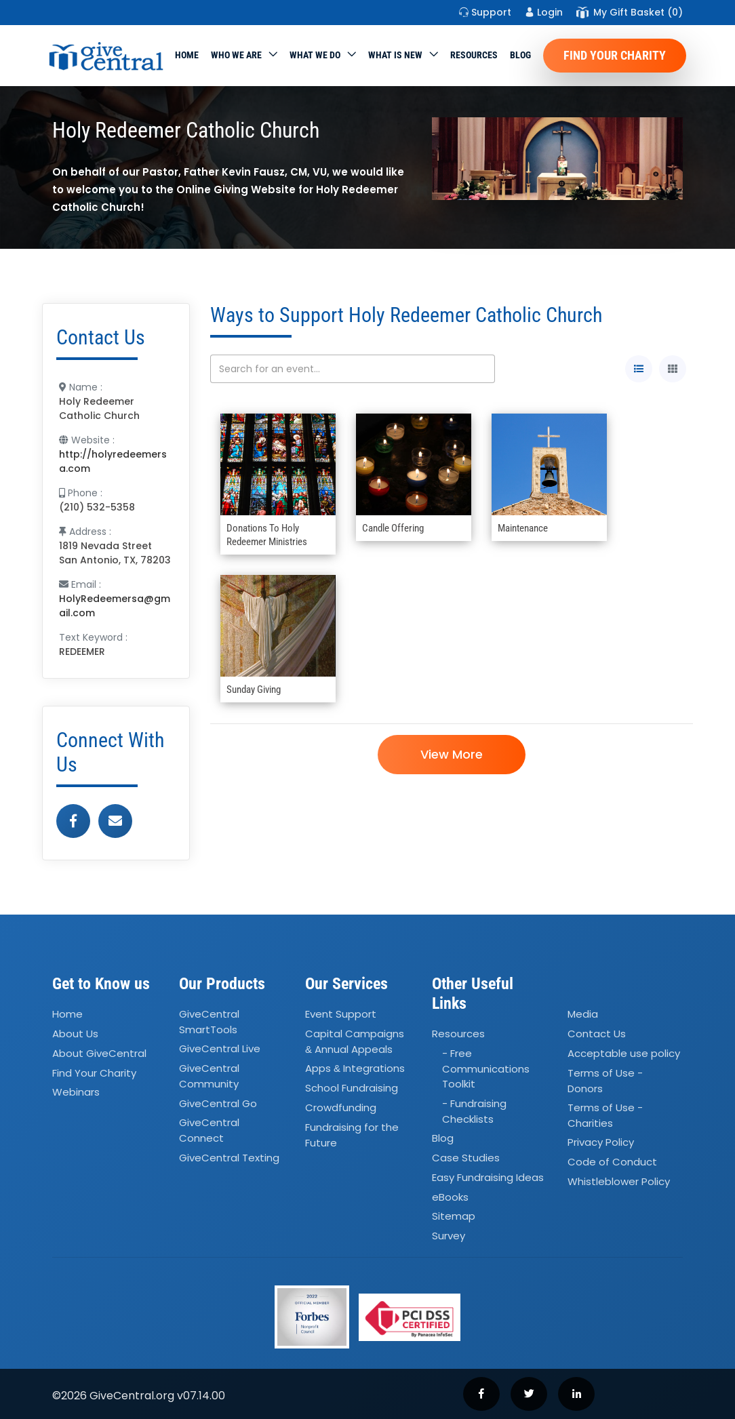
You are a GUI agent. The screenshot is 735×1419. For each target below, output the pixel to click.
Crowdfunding (340, 1107)
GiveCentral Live (219, 1049)
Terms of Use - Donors (605, 1081)
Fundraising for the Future (352, 1135)
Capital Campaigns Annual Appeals (354, 1041)
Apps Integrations (355, 1068)
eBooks (450, 1197)
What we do (315, 54)
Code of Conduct (612, 1162)
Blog (520, 54)
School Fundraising (351, 1088)
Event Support (340, 1014)
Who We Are (236, 54)
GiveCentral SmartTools (209, 1022)
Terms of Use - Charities (605, 1115)
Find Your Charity (614, 55)
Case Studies (466, 1158)
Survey (448, 1235)
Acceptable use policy (624, 1053)
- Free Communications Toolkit (486, 1068)
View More (451, 754)
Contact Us (597, 1033)
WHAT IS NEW (395, 54)
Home (187, 54)
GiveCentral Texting (229, 1158)
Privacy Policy (601, 1143)
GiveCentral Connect (209, 1131)
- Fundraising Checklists (474, 1111)
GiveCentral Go (218, 1103)
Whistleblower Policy (619, 1181)
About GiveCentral (99, 1053)
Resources (474, 54)
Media (583, 1014)
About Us (75, 1033)
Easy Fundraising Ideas (488, 1177)
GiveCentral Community (209, 1076)
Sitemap (453, 1217)
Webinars (76, 1092)
